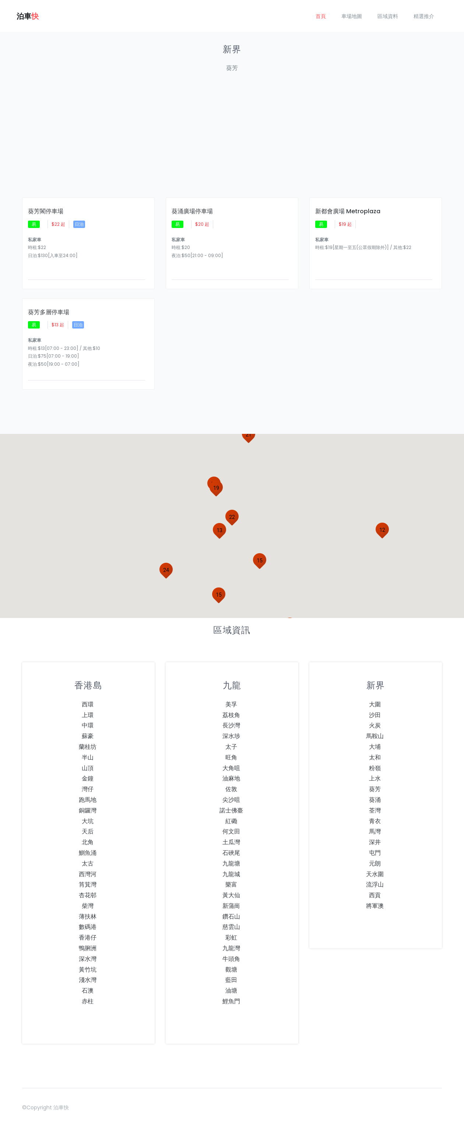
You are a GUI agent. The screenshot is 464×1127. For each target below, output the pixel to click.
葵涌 (375, 800)
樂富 (231, 884)
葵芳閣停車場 (45, 211)
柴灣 (88, 906)
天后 (88, 831)
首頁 (321, 16)
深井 (375, 842)
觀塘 (231, 969)
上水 (375, 778)
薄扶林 (87, 916)
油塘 (231, 990)
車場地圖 (351, 16)
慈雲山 (231, 927)
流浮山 (375, 884)
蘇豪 (88, 736)
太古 (88, 863)
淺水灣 (87, 980)
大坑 (88, 821)
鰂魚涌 (87, 853)
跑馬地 (87, 800)
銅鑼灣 (87, 810)
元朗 (375, 863)
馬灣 (375, 831)
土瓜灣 (231, 842)
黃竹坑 (87, 969)
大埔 (375, 746)
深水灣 (87, 959)
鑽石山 (231, 916)
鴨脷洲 (87, 948)
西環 (88, 704)
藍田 (231, 980)
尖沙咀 (231, 800)
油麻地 (231, 778)
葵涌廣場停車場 (192, 211)
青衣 (375, 821)
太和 (375, 757)
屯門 (375, 853)
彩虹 (231, 937)
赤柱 (88, 1001)
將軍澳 (375, 906)
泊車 (28, 16)
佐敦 (231, 789)
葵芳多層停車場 (48, 312)
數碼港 (87, 927)
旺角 (231, 757)
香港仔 (87, 937)
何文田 (231, 831)
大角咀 (231, 768)
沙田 (375, 715)
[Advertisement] (243, 139)
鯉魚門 (231, 1001)
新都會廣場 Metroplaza (347, 211)
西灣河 (87, 874)
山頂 (88, 768)
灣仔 (88, 789)
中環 (88, 725)
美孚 (231, 704)
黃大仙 (231, 895)
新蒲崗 (231, 906)
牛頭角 (231, 959)
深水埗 (231, 736)
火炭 (375, 725)
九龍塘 (231, 863)
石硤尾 (231, 853)
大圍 (375, 704)
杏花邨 (87, 895)
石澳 (88, 990)
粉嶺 (375, 768)
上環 (88, 715)
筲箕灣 (87, 884)
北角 (88, 842)
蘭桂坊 (87, 746)
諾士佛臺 (231, 810)
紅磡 (231, 821)
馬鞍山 (375, 736)
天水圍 (375, 874)
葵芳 (375, 789)
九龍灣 (231, 948)
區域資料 (387, 16)
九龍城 (231, 874)
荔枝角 (231, 715)
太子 (231, 746)
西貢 (375, 895)
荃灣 (375, 810)
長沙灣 (231, 725)
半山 (88, 757)
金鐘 (88, 778)
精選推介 (424, 16)
